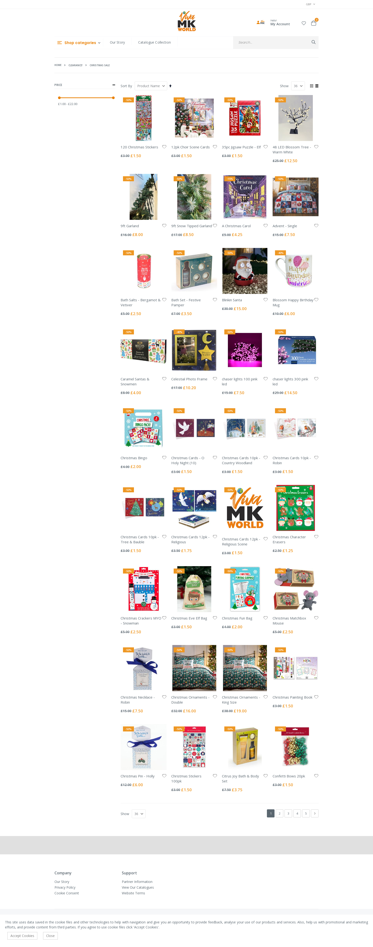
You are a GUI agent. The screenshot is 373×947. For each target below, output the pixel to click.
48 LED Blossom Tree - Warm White (292, 149)
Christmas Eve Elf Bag (189, 618)
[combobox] (276, 42)
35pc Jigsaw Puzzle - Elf (241, 147)
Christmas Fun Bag (237, 618)
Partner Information (137, 881)
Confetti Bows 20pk (289, 776)
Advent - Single (285, 225)
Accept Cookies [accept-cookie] (22, 935)
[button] (303, 22)
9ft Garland (130, 225)
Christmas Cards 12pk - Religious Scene (241, 541)
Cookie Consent (66, 893)
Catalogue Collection (154, 42)
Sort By (126, 86)
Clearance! (76, 65)
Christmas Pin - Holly (138, 776)
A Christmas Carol (236, 225)
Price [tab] (84, 85)
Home (57, 65)
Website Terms (133, 893)
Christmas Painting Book (292, 697)
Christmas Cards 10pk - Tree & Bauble (140, 539)
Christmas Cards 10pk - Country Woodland (241, 460)
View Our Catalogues (138, 887)
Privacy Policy (64, 887)
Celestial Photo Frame (189, 379)
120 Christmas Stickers (139, 147)
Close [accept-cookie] (50, 935)
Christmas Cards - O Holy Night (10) (187, 460)
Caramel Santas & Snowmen (135, 381)
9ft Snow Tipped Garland (191, 225)
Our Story (117, 42)
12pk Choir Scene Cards (190, 147)
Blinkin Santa (232, 299)
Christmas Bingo (134, 457)
